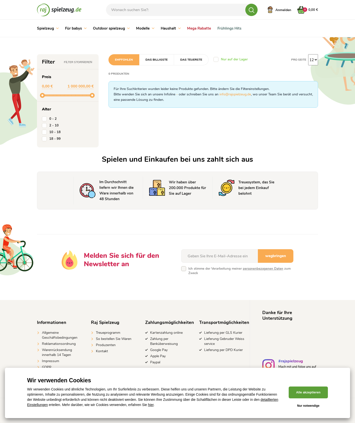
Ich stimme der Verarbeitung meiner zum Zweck (239, 270)
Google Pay (159, 350)
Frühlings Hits (229, 28)
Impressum (50, 361)
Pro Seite (298, 60)
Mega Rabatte (199, 28)
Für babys (76, 28)
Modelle (145, 28)
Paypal (155, 362)
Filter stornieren (78, 62)
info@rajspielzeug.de (235, 94)
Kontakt (102, 351)
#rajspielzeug (290, 362)
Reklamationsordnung (59, 343)
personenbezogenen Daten (263, 268)
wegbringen (275, 255)
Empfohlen (124, 60)
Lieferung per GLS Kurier (223, 332)
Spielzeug (48, 28)
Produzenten (106, 345)
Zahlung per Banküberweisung (164, 341)
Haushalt (171, 28)
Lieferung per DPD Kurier (223, 350)
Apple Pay (158, 356)
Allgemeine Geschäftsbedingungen (59, 335)
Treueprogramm (108, 332)
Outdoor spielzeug (111, 28)
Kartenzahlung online (166, 332)
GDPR (47, 367)
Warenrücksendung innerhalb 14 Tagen (57, 352)
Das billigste (156, 60)
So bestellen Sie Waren (113, 338)
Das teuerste (191, 60)
